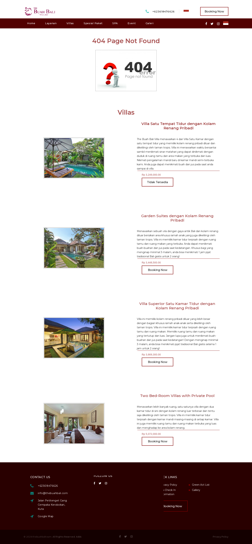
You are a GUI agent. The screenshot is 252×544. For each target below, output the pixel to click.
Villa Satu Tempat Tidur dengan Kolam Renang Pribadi (178, 125)
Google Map (72, 516)
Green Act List (174, 484)
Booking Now (214, 11)
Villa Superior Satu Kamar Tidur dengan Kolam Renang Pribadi (173, 305)
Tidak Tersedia (157, 185)
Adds (79, 536)
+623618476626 (163, 11)
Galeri (150, 23)
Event (132, 23)
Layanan (51, 23)
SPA (115, 23)
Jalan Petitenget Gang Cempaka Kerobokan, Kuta (79, 505)
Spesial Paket (93, 23)
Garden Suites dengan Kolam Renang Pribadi (172, 218)
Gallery (169, 490)
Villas (70, 23)
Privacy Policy (220, 536)
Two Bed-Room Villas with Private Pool (172, 395)
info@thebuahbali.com (80, 493)
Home (31, 23)
